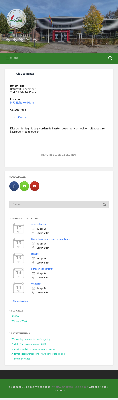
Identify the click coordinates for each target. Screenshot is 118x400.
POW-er (16, 318)
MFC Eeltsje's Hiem (22, 104)
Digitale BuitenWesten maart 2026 (29, 345)
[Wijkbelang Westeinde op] (45, 188)
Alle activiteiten (20, 303)
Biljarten (35, 255)
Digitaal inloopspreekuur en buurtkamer (51, 240)
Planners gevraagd (21, 360)
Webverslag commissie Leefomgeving (31, 340)
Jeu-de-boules (38, 226)
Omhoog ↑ (59, 392)
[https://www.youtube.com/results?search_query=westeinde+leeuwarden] (34, 188)
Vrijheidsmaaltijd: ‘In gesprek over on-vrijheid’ (34, 350)
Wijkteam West (19, 323)
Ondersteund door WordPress (29, 388)
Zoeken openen (109, 60)
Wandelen (36, 285)
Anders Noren (98, 388)
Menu (14, 59)
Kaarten (23, 119)
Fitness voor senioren (42, 270)
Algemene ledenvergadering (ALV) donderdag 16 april (38, 355)
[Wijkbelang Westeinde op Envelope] (24, 188)
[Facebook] (14, 188)
